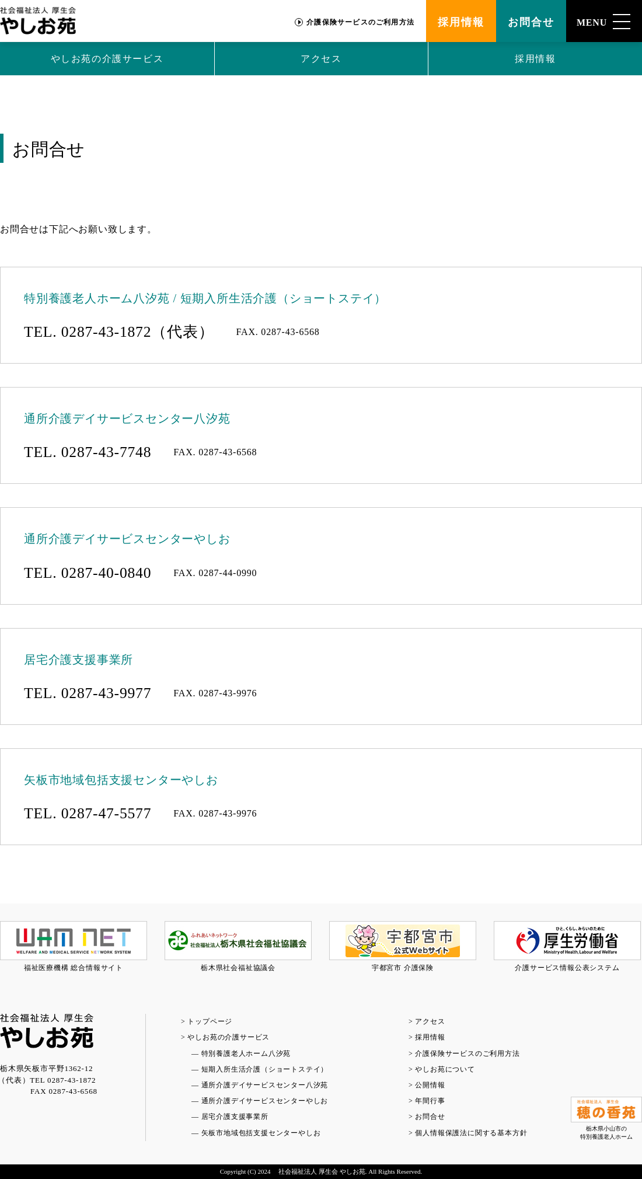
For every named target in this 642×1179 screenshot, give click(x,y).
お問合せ (531, 22)
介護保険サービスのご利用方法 (360, 22)
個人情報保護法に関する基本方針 (471, 1133)
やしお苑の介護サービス (107, 59)
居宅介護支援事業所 (234, 1116)
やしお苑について (444, 1069)
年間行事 (430, 1101)
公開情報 (430, 1085)
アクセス (321, 59)
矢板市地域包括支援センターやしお (261, 1133)
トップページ (209, 1021)
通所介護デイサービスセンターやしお (265, 1101)
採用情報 (461, 22)
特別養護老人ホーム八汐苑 (246, 1053)
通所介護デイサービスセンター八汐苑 (265, 1085)
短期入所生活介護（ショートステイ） (265, 1069)
